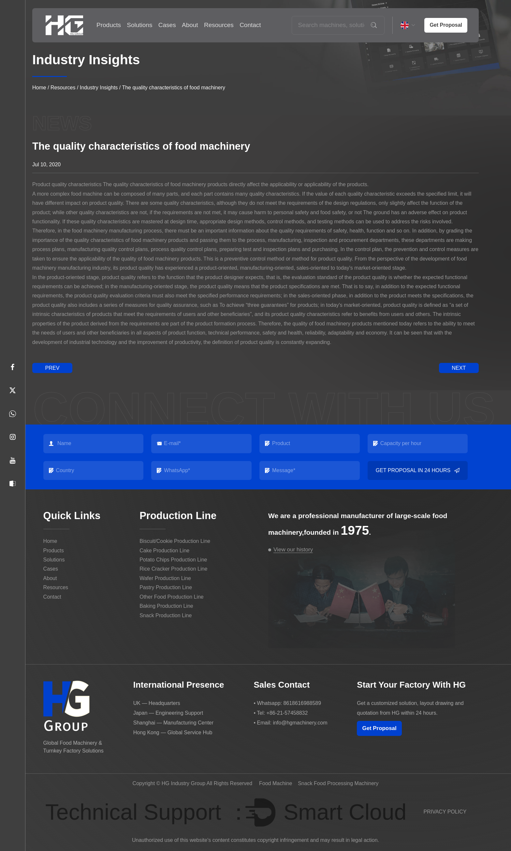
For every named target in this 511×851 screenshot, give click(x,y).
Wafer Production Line (165, 578)
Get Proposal (379, 728)
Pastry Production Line (165, 587)
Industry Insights (99, 87)
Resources (219, 25)
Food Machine (275, 783)
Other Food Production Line (171, 596)
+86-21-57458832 (287, 712)
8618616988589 (302, 703)
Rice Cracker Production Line (173, 569)
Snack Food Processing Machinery (338, 783)
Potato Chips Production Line (173, 559)
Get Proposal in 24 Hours (417, 470)
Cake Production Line (164, 550)
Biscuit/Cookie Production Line (174, 541)
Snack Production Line (165, 615)
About (190, 25)
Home (39, 87)
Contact (250, 25)
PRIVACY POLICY (445, 811)
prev (52, 367)
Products (108, 25)
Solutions (139, 25)
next (459, 367)
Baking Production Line (166, 606)
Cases (167, 25)
